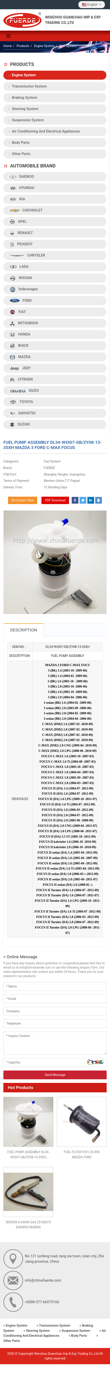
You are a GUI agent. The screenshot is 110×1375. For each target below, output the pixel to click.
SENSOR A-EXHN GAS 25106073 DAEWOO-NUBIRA (28, 1224)
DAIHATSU (23, 413)
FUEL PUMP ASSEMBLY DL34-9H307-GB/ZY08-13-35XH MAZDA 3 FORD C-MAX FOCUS (28, 1155)
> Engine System (15, 1326)
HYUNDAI (22, 188)
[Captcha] (44, 1062)
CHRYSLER (27, 255)
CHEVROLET (26, 210)
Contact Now (23, 500)
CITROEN (21, 379)
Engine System (24, 75)
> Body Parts (78, 1336)
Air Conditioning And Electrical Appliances (46, 131)
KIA (17, 199)
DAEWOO (22, 176)
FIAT (18, 312)
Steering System (25, 109)
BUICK (19, 345)
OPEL (18, 221)
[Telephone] (55, 1023)
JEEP (20, 368)
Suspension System (28, 120)
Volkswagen (24, 289)
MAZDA (20, 357)
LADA (19, 266)
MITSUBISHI (24, 323)
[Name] (55, 986)
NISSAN (21, 278)
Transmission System (29, 86)
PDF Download (55, 500)
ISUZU (24, 390)
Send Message (55, 1075)
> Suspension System (74, 1331)
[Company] (55, 1011)
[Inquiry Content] (55, 1043)
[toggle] (8, 36)
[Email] (55, 998)
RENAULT (21, 233)
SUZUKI (20, 424)
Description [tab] (23, 630)
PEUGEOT (21, 244)
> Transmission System (53, 1326)
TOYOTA (21, 402)
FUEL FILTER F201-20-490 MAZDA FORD (82, 1154)
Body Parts (21, 142)
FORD (21, 300)
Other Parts (21, 154)
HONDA (20, 334)
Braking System (24, 97)
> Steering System (37, 1331)
